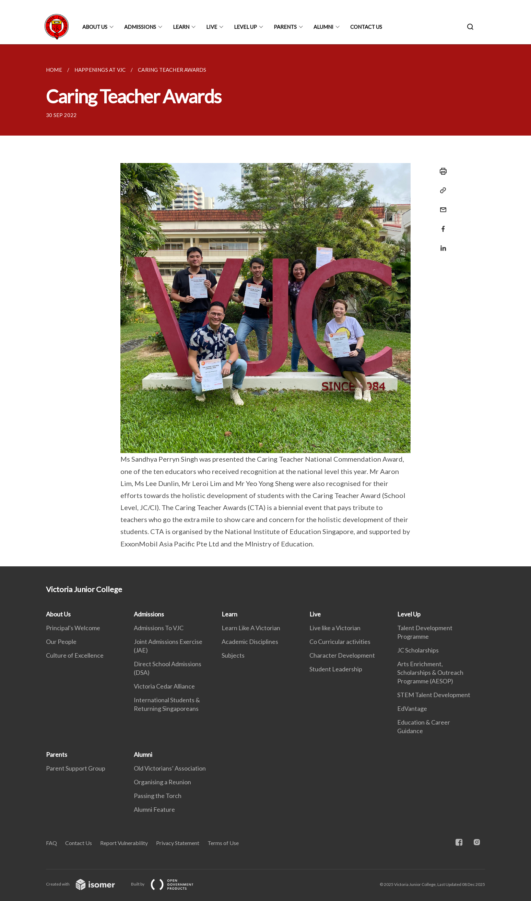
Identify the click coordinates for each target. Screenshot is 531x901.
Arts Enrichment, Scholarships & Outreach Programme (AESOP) (430, 672)
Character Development (342, 655)
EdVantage (412, 708)
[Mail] (441, 205)
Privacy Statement (177, 843)
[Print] (441, 171)
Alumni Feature (154, 809)
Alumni (323, 27)
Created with (86, 884)
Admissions (140, 27)
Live (211, 27)
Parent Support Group (75, 768)
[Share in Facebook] (441, 224)
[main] (265, 305)
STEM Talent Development (433, 694)
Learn (181, 27)
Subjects (233, 655)
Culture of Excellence (75, 655)
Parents (285, 27)
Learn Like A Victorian (251, 628)
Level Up (245, 27)
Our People (61, 641)
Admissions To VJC (159, 628)
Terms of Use (223, 843)
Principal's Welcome (73, 628)
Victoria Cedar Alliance (164, 686)
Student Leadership (335, 669)
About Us (94, 27)
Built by (167, 884)
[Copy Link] (441, 190)
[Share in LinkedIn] (441, 244)
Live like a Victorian (335, 628)
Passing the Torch (157, 795)
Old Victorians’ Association (170, 768)
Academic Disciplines (250, 641)
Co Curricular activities (339, 641)
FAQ (51, 843)
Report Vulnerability (124, 843)
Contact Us (366, 27)
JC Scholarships (418, 650)
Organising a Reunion (162, 782)
